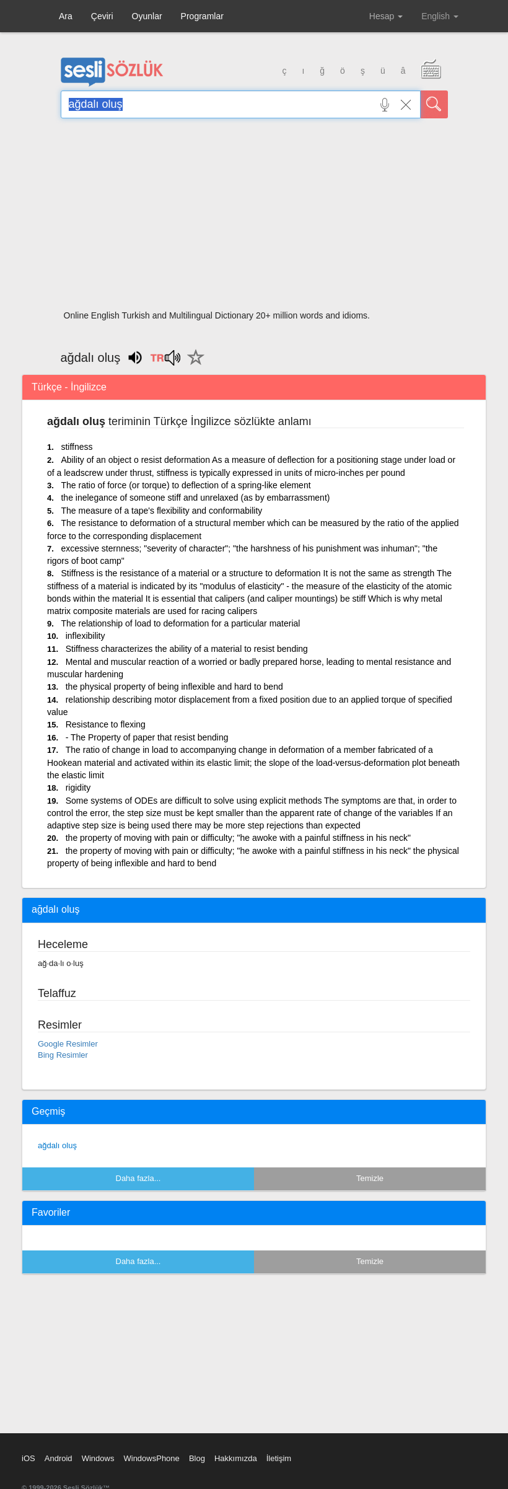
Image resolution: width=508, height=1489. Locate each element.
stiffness (76, 447)
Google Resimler (68, 1043)
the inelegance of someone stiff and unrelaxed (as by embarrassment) (195, 498)
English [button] (439, 16)
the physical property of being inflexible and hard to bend (174, 687)
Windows (98, 1458)
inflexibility (85, 636)
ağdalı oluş (57, 1145)
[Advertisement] (254, 218)
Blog (197, 1458)
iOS (28, 1458)
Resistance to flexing (106, 724)
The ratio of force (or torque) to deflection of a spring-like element (185, 485)
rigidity (78, 788)
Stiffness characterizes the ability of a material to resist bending (187, 649)
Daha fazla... (138, 1178)
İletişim (278, 1458)
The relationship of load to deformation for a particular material (180, 623)
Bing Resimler (63, 1055)
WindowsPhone (151, 1458)
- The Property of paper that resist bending (147, 737)
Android (58, 1458)
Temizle (369, 1178)
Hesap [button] (386, 16)
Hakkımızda (235, 1458)
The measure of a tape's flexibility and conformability (161, 511)
